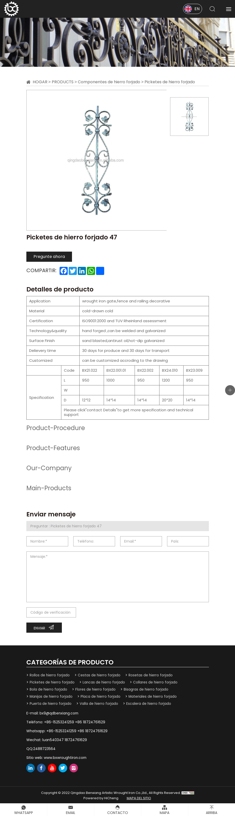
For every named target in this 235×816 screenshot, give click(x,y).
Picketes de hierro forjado (171, 82)
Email (70, 812)
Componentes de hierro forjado (109, 82)
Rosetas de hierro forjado (151, 675)
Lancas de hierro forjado (104, 682)
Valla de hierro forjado (99, 703)
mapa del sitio (139, 796)
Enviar (39, 628)
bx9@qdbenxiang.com (59, 712)
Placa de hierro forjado (101, 696)
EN (197, 9)
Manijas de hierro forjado (51, 696)
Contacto (117, 812)
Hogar (40, 82)
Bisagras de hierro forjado (146, 689)
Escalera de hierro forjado (149, 703)
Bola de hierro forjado (48, 689)
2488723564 (44, 747)
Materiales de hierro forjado (154, 696)
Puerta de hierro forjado (51, 703)
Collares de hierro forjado (156, 682)
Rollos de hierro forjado (50, 675)
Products (63, 82)
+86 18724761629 (90, 721)
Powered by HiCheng (100, 796)
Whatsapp (23, 812)
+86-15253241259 (59, 721)
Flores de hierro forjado (96, 689)
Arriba (211, 812)
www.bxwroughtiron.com (65, 756)
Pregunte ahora (49, 256)
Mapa (164, 812)
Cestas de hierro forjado (99, 675)
